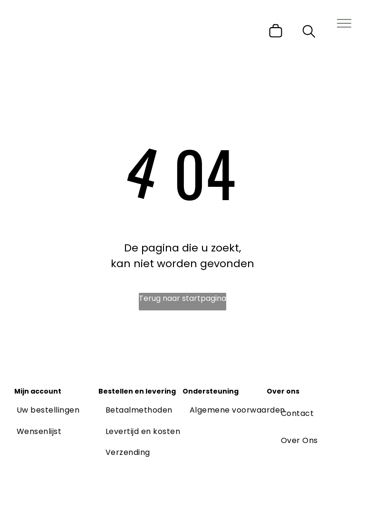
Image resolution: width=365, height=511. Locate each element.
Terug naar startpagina (182, 298)
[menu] (344, 23)
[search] (309, 33)
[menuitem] (48, 410)
